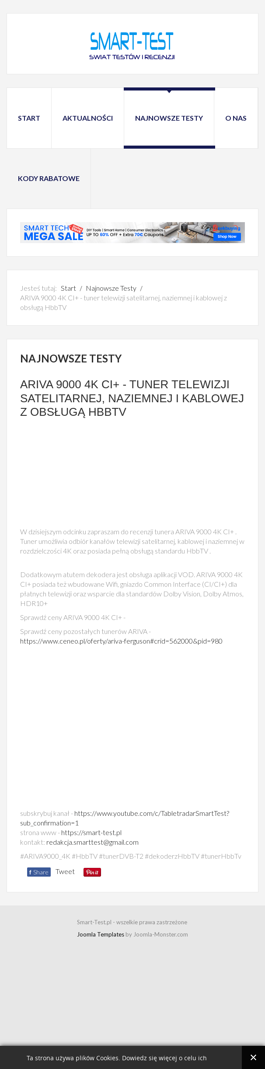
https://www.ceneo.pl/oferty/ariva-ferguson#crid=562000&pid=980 (121, 641)
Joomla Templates (100, 934)
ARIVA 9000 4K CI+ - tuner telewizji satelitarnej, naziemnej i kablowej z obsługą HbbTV (132, 398)
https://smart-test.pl (91, 832)
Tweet (65, 871)
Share (39, 872)
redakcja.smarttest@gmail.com (92, 842)
